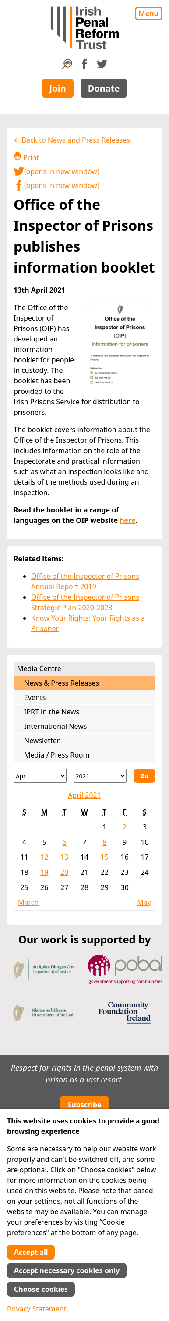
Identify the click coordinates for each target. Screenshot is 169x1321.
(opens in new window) (56, 171)
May (144, 902)
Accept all (31, 1252)
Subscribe (84, 1104)
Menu (148, 13)
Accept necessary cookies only (67, 1270)
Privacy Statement (37, 1309)
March (28, 902)
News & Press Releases (61, 683)
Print (26, 157)
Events (35, 697)
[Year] (100, 776)
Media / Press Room (57, 755)
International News (55, 726)
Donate (104, 88)
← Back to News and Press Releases (72, 140)
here (127, 520)
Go (144, 775)
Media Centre (39, 668)
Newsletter (42, 740)
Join (57, 88)
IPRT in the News (51, 712)
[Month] (40, 776)
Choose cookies (41, 1289)
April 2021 (84, 795)
